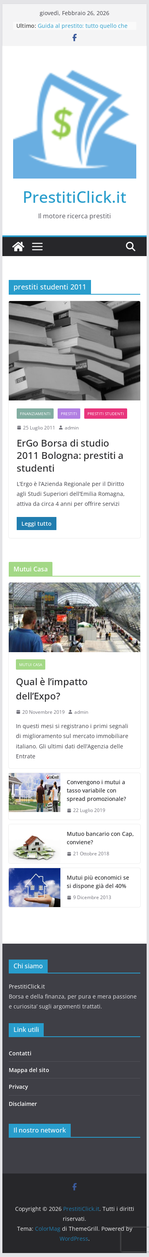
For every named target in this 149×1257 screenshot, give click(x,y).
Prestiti (69, 413)
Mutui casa (30, 664)
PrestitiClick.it (74, 197)
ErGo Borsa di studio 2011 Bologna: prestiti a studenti (70, 455)
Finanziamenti (35, 413)
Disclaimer (23, 1103)
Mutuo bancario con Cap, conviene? (100, 838)
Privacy (18, 1086)
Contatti (20, 1053)
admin (72, 427)
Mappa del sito (29, 1070)
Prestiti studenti (105, 413)
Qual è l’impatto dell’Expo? (52, 688)
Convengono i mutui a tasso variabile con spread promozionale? (96, 790)
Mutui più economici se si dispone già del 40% (98, 882)
